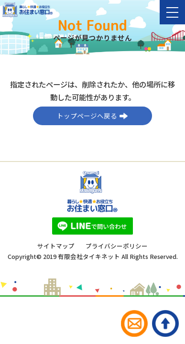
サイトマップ (56, 246)
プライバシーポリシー (117, 246)
